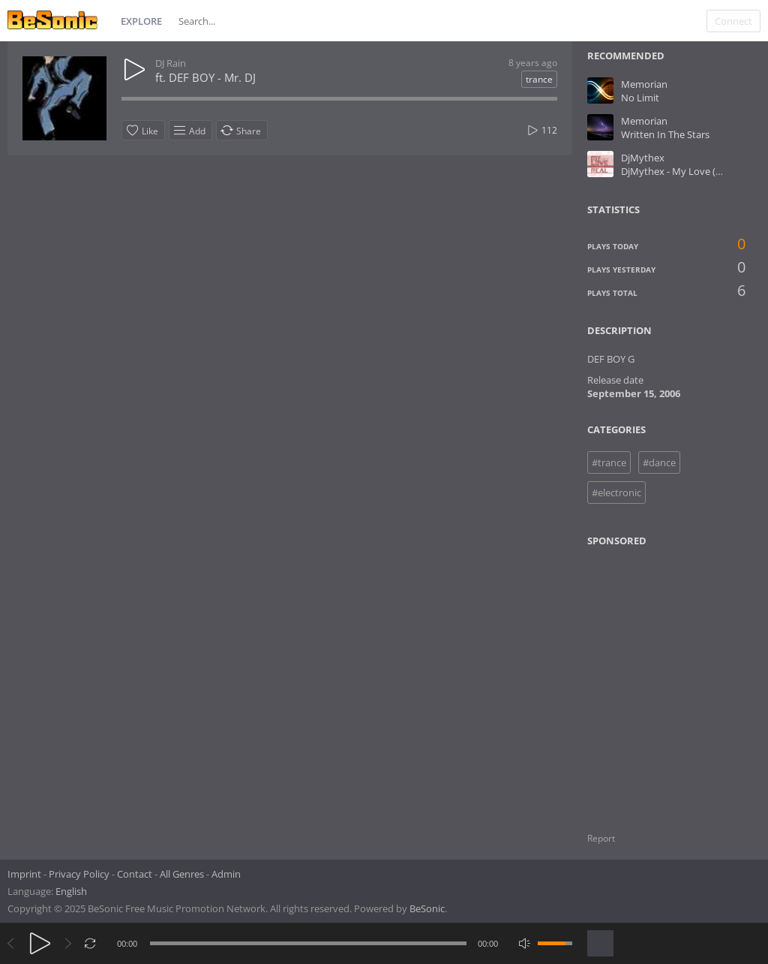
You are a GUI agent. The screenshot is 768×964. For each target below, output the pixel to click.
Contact (134, 874)
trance (539, 79)
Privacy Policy (79, 874)
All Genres (182, 874)
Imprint (24, 874)
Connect (733, 21)
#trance (609, 462)
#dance (659, 462)
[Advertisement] (660, 680)
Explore (141, 21)
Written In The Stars (665, 134)
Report (601, 838)
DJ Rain (170, 63)
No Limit (640, 97)
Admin (226, 874)
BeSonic (427, 908)
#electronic (616, 492)
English (71, 891)
